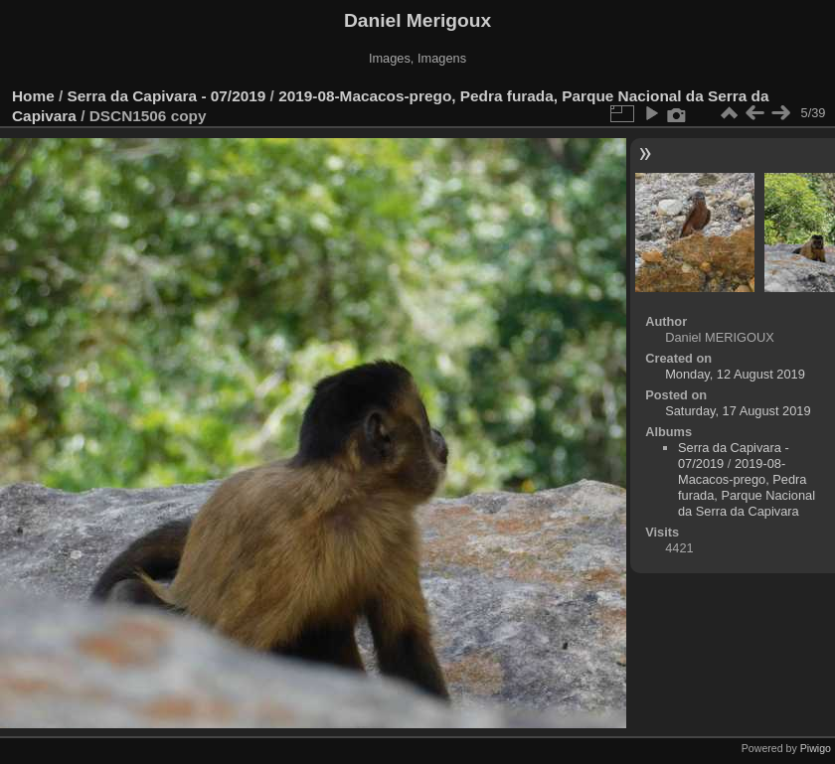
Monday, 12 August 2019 (735, 374)
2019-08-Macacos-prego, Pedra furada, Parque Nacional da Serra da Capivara (746, 487)
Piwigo (815, 748)
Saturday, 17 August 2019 (737, 410)
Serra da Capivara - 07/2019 (167, 95)
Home (33, 95)
